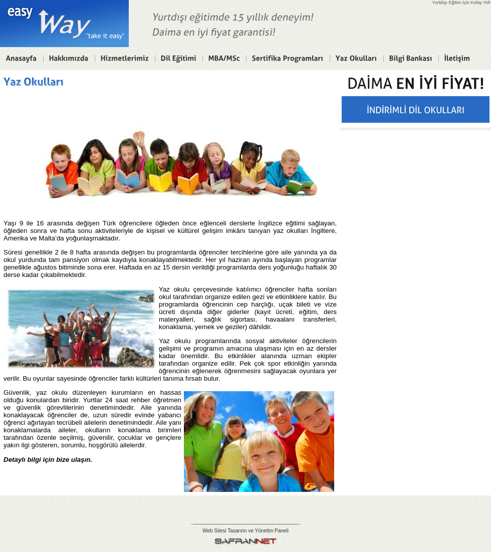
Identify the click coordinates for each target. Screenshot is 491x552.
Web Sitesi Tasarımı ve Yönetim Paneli (245, 530)
